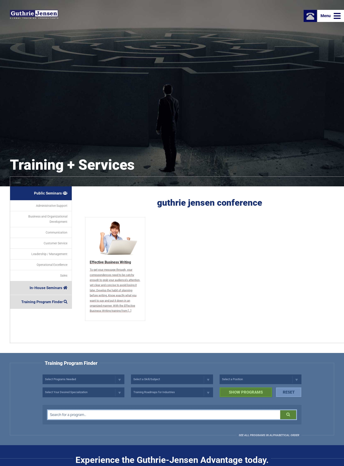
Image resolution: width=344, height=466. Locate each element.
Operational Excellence (52, 264)
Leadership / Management (49, 254)
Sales (63, 275)
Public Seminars (50, 193)
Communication (56, 232)
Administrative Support (51, 205)
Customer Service (55, 243)
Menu (331, 16)
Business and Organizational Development (47, 219)
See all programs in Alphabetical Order (269, 435)
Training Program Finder (44, 302)
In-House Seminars (48, 288)
